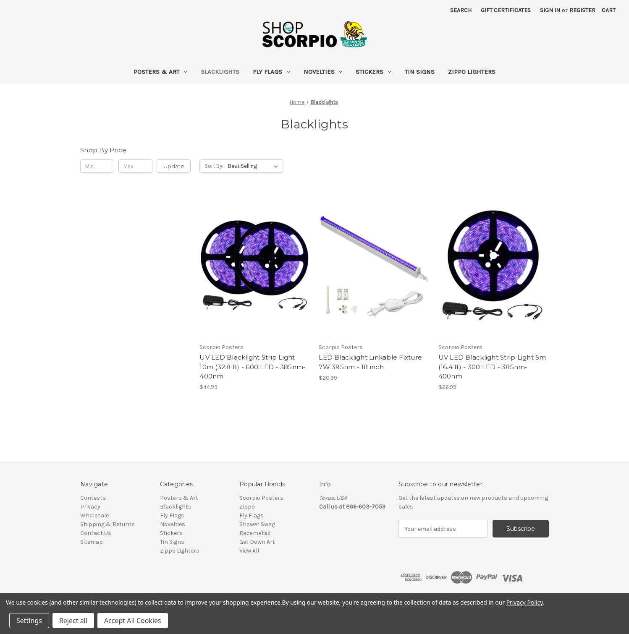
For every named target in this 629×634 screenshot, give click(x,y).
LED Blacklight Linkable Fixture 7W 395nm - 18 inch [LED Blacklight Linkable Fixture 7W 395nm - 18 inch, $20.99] (370, 362)
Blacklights (220, 72)
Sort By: (213, 166)
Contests (93, 497)
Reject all (73, 620)
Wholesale (94, 515)
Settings (29, 620)
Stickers (373, 72)
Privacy (90, 506)
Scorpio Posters (261, 497)
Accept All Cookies (132, 620)
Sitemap (91, 541)
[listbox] (255, 166)
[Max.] (135, 166)
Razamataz (254, 533)
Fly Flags (271, 72)
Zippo (247, 506)
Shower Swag (257, 524)
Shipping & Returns (107, 524)
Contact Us (95, 533)
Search (461, 10)
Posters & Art (160, 72)
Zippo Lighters (471, 72)
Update (173, 166)
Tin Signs (420, 72)
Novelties (323, 72)
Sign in (550, 10)
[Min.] (97, 166)
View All (249, 550)
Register (582, 10)
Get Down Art (257, 541)
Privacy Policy (524, 602)
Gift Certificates (506, 10)
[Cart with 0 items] (608, 10)
